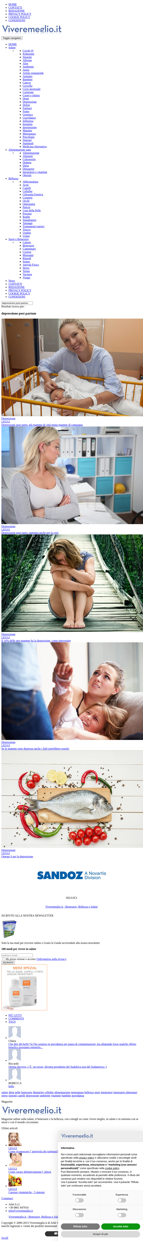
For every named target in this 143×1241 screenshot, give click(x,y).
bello (11, 1086)
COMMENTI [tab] (16, 1018)
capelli (21, 1095)
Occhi (26, 200)
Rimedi (27, 258)
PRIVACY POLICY (19, 13)
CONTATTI (15, 7)
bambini (66, 1095)
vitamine (56, 1095)
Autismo (27, 76)
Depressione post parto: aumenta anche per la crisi (29, 532)
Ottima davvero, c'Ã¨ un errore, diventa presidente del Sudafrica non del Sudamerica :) (57, 1066)
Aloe (25, 63)
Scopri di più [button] (100, 1234)
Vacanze (27, 274)
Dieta (26, 165)
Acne (26, 184)
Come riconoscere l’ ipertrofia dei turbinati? (33, 1151)
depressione (32, 1095)
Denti (26, 98)
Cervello (27, 85)
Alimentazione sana (19, 149)
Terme (26, 271)
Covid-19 (28, 50)
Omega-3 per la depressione (17, 856)
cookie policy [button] (112, 1168)
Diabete (27, 162)
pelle (17, 1092)
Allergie (27, 60)
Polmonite (28, 53)
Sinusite (27, 57)
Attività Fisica (31, 264)
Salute (12, 47)
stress (4, 1095)
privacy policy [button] (86, 1157)
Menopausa (29, 133)
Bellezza (13, 178)
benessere (26, 1092)
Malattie (27, 130)
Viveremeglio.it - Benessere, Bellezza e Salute (71, 906)
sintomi (12, 1095)
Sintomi (27, 140)
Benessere (28, 245)
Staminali (28, 143)
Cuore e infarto (31, 95)
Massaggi (28, 255)
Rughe (26, 216)
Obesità (27, 175)
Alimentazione (31, 152)
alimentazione (62, 1092)
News (11, 280)
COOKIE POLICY (19, 17)
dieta (11, 1092)
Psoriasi (27, 213)
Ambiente (28, 66)
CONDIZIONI (16, 20)
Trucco (27, 229)
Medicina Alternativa (35, 146)
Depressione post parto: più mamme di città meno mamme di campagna (42, 424)
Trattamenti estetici (33, 226)
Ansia (26, 69)
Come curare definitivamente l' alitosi (29, 1171)
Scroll (4, 1237)
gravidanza (78, 1095)
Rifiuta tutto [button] (80, 1226)
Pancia (26, 207)
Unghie (27, 232)
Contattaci (7, 1198)
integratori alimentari (125, 1092)
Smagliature (29, 220)
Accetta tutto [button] (120, 1226)
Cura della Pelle (32, 210)
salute (4, 1092)
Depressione (30, 101)
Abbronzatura (30, 181)
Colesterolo (29, 159)
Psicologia (29, 136)
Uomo (26, 235)
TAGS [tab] (12, 1021)
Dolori (26, 104)
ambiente (45, 1095)
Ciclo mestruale (32, 89)
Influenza (28, 120)
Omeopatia (29, 204)
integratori (107, 1092)
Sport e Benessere (18, 239)
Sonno (26, 261)
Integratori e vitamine (35, 172)
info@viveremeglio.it (20, 1210)
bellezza (89, 1092)
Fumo (26, 111)
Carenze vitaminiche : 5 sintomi (26, 1192)
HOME (12, 4)
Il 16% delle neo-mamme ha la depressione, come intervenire (36, 640)
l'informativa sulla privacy (51, 959)
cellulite (49, 1092)
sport (97, 1092)
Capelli (27, 188)
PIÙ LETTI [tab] (15, 1015)
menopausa (77, 1092)
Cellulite (27, 191)
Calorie (27, 242)
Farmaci (27, 108)
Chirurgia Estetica (33, 194)
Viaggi (26, 277)
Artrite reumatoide (33, 73)
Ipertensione (30, 127)
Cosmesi (27, 197)
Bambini (27, 79)
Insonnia (27, 124)
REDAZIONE (16, 10)
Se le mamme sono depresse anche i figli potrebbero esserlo (35, 748)
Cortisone (28, 92)
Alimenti (28, 156)
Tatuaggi (28, 223)
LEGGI (5, 421)
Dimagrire (28, 168)
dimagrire (38, 1092)
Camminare (29, 248)
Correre (27, 251)
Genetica (28, 114)
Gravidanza (29, 117)
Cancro (27, 82)
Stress (26, 267)
